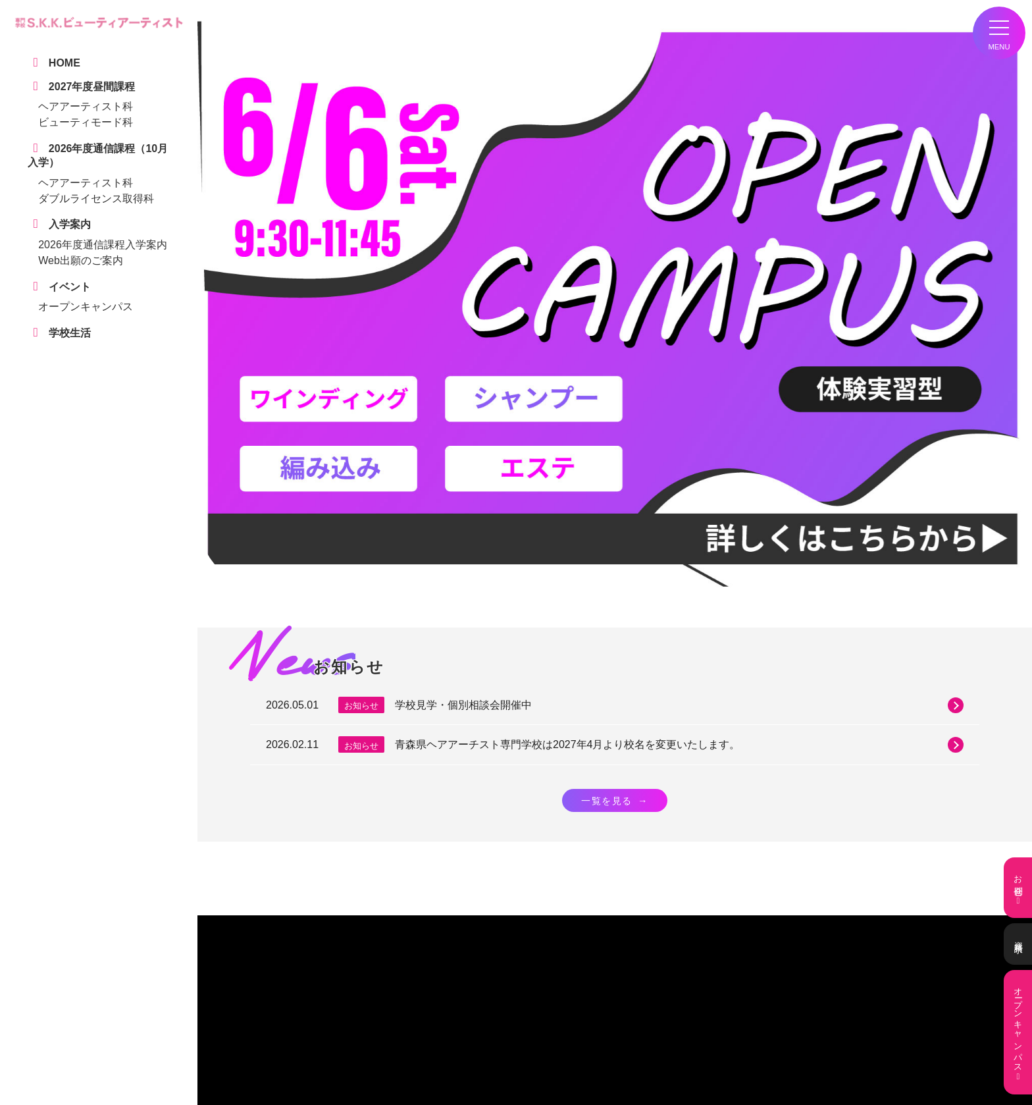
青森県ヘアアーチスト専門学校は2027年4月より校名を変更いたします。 (679, 745)
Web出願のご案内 (80, 260)
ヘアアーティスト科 (85, 106)
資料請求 (1017, 944)
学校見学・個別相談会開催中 (679, 705)
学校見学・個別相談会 (310, 1026)
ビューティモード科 (85, 122)
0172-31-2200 (591, 955)
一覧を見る (614, 800)
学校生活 (287, 1014)
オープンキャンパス (85, 306)
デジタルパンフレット (310, 1038)
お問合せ (1017, 888)
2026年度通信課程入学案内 (102, 244)
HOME (283, 1004)
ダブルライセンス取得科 (96, 198)
